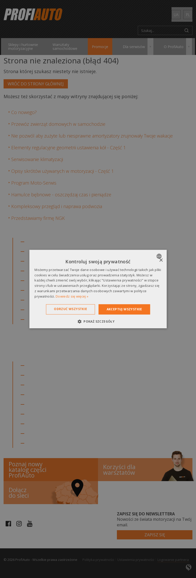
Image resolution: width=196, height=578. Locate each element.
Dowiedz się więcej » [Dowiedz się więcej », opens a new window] (72, 296)
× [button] (161, 260)
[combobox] (159, 256)
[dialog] (98, 289)
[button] (98, 321)
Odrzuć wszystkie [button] (70, 309)
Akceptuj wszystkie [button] (124, 309)
